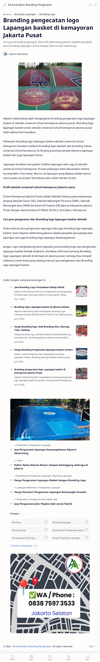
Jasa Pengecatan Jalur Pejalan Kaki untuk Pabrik (43, 503)
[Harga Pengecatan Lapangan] (70, 538)
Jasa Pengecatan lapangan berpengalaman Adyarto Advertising (45, 451)
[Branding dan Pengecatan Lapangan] (35, 475)
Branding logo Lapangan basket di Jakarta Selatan (41, 306)
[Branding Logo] (29, 530)
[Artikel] (20, 460)
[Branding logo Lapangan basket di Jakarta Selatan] (81, 311)
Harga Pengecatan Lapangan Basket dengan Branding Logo (50, 480)
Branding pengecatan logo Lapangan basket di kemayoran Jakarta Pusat (40, 371)
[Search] (95, 4)
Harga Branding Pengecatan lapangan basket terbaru (43, 349)
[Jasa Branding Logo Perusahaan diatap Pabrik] (81, 291)
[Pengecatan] (23, 445)
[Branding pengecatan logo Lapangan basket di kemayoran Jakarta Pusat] (81, 373)
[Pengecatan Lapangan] (40, 445)
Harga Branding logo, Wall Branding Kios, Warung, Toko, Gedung (42, 328)
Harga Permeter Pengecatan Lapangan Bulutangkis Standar (50, 492)
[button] (89, 4)
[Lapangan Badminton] (28, 487)
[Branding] (29, 522)
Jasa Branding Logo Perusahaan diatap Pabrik (39, 287)
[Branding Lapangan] (62, 475)
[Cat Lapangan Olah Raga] (29, 538)
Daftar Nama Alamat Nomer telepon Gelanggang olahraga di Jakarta (51, 466)
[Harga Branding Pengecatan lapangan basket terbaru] (81, 353)
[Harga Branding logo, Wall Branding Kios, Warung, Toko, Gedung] (81, 330)
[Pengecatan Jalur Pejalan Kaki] (43, 499)
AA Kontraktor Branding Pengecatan (30, 5)
